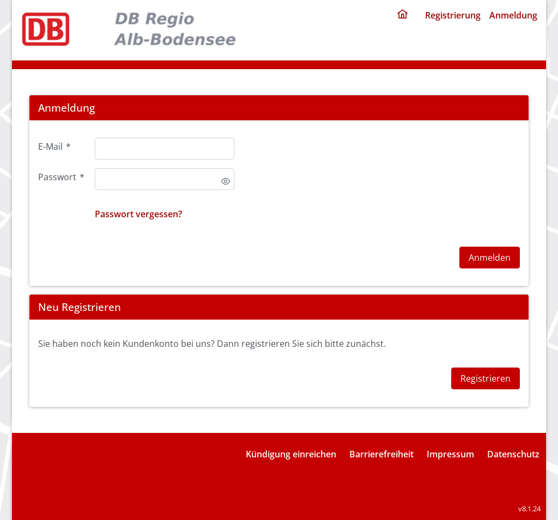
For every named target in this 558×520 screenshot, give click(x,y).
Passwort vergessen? (138, 214)
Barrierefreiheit (381, 454)
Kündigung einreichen (291, 454)
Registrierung (453, 15)
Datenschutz (513, 454)
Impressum (450, 454)
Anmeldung (513, 15)
